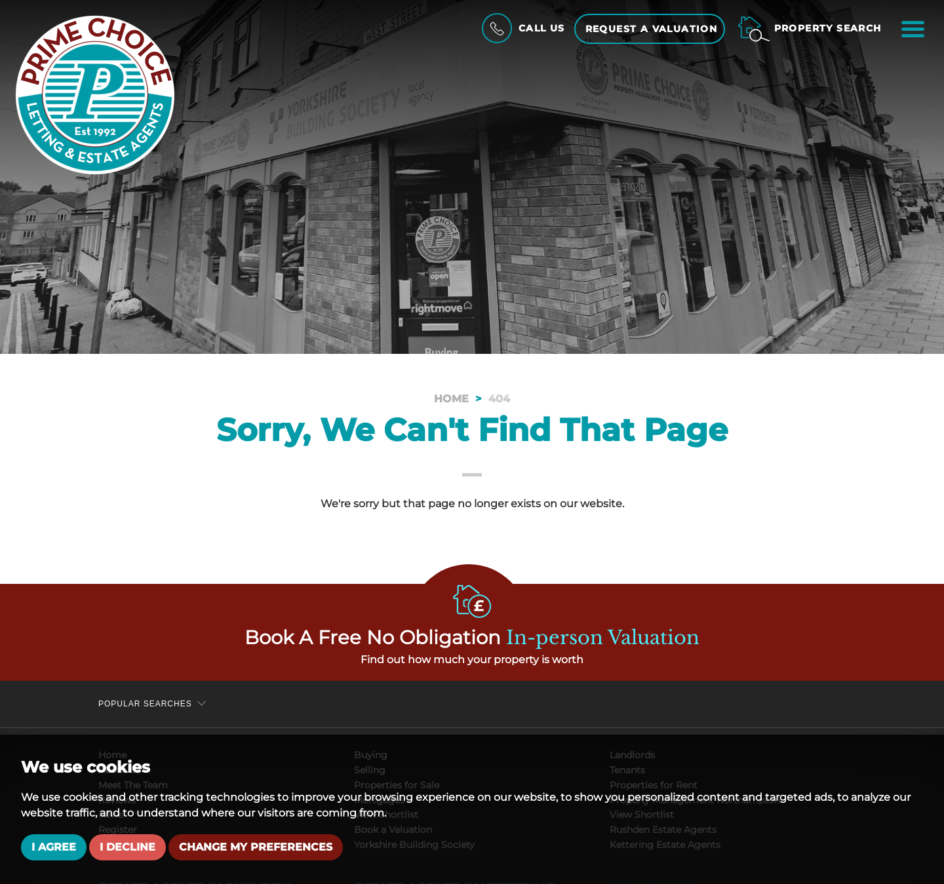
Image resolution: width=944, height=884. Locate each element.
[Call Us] (522, 28)
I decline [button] (127, 847)
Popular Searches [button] (145, 703)
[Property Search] (810, 28)
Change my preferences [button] (255, 847)
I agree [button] (53, 847)
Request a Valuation (651, 29)
